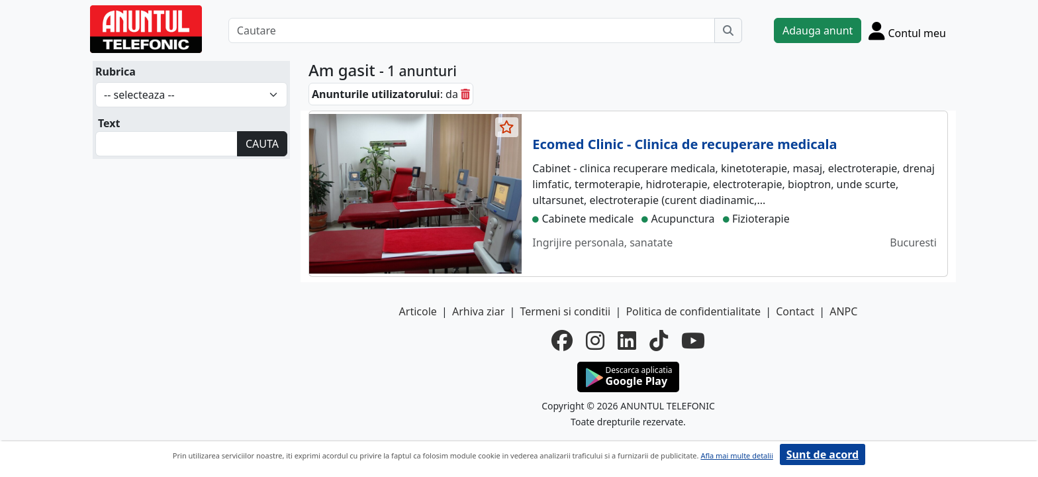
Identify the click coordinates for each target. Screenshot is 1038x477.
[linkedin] (627, 340)
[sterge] (465, 94)
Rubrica (115, 71)
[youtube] (693, 340)
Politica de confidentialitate (693, 311)
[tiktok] (658, 340)
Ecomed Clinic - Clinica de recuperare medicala (684, 144)
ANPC (843, 311)
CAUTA (262, 143)
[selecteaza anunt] (507, 127)
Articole (418, 311)
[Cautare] (471, 30)
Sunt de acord (822, 454)
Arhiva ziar (478, 311)
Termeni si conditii (565, 311)
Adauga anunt (817, 30)
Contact (795, 311)
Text (109, 123)
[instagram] (595, 340)
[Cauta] (728, 30)
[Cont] (907, 30)
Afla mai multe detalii (736, 455)
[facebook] (562, 340)
